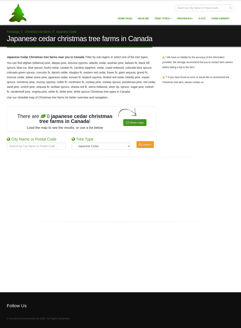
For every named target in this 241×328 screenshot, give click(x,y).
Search (145, 145)
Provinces (185, 18)
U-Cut (202, 18)
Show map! (135, 122)
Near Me (143, 18)
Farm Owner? (220, 18)
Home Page (125, 18)
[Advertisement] (120, 189)
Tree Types (163, 18)
